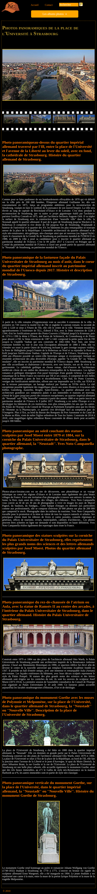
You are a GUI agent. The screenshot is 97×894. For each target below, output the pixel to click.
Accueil (35, 5)
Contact (49, 5)
